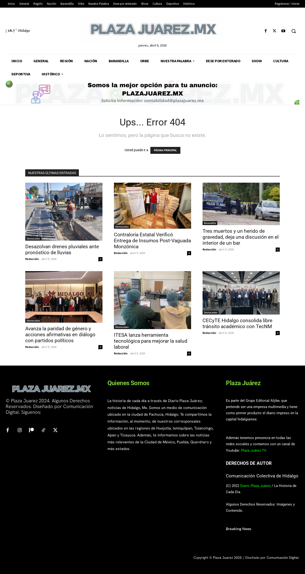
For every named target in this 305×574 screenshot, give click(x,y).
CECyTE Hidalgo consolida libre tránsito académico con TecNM (237, 323)
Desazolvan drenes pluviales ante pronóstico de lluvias (62, 249)
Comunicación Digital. (283, 557)
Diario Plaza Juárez (255, 486)
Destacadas (33, 238)
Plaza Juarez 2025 (227, 557)
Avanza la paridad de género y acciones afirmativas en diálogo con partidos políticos (60, 334)
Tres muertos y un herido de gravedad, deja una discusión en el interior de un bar (241, 237)
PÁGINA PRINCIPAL (165, 150)
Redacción (32, 259)
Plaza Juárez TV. (254, 450)
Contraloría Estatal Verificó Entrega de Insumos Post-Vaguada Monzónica (152, 240)
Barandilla (210, 223)
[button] (293, 31)
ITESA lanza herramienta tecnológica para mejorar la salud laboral (150, 341)
